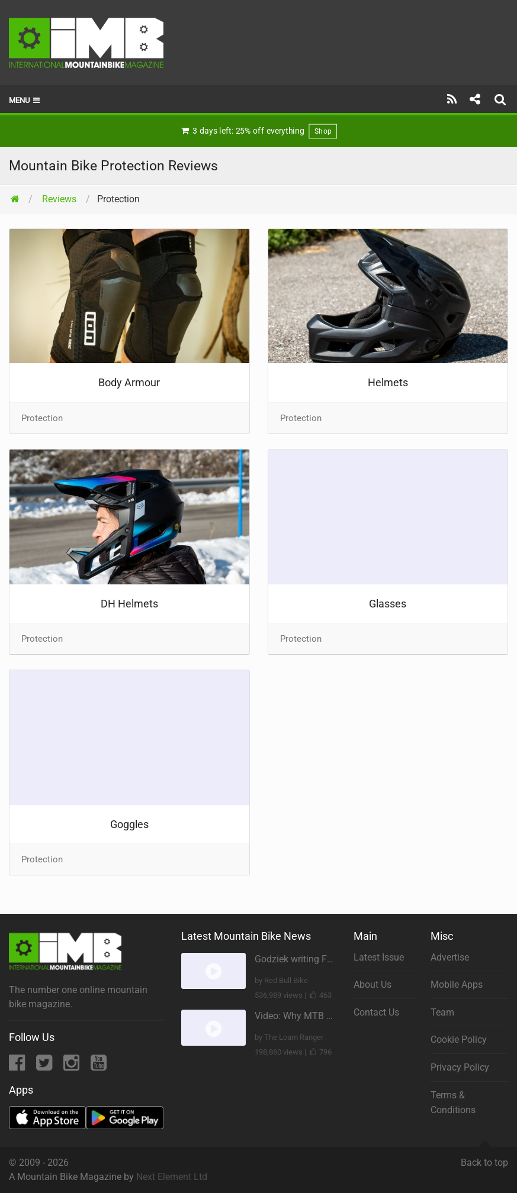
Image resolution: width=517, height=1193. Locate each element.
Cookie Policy (459, 1039)
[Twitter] (45, 1066)
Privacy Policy (460, 1067)
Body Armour (129, 382)
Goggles (129, 824)
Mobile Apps (457, 984)
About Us (372, 984)
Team (442, 1012)
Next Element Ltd (171, 1176)
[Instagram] (72, 1066)
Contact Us (376, 1012)
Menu (25, 100)
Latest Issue (379, 957)
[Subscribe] (452, 99)
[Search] (501, 99)
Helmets (388, 382)
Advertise (450, 957)
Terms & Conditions (453, 1102)
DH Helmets (129, 603)
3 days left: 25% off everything (258, 131)
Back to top (484, 1157)
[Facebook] (18, 1066)
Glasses (387, 603)
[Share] (475, 99)
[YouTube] (99, 1066)
